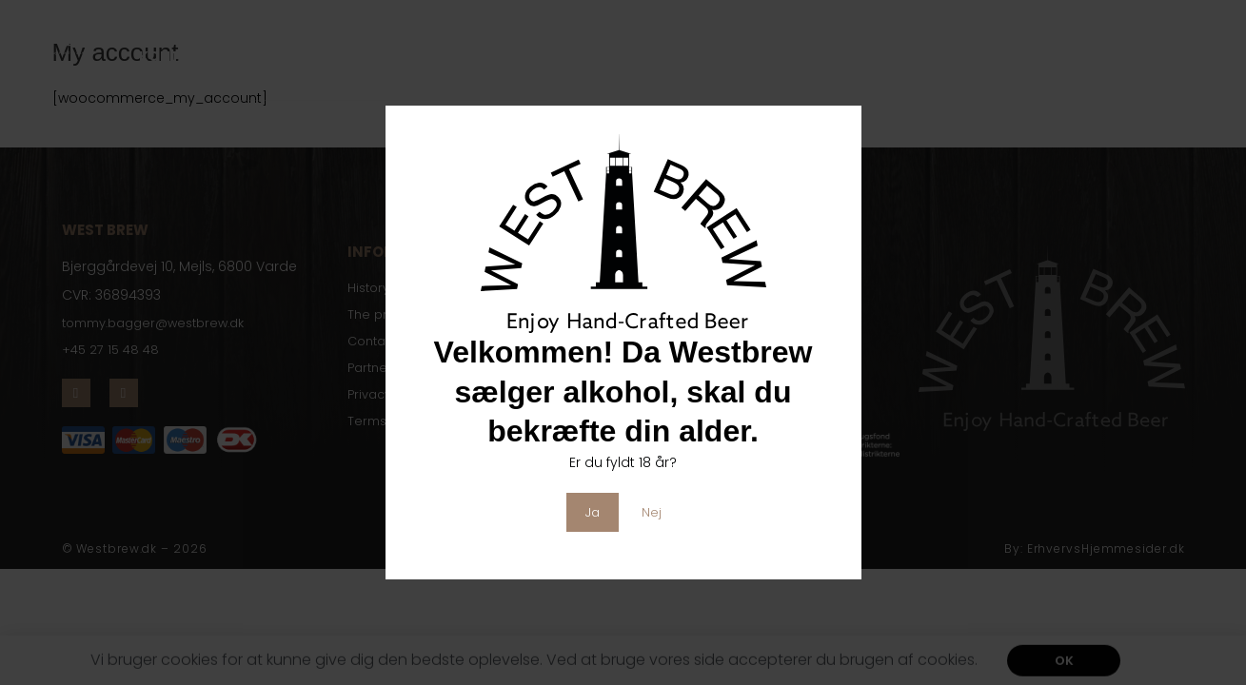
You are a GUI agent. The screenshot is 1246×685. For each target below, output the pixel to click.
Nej (653, 511)
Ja (592, 511)
